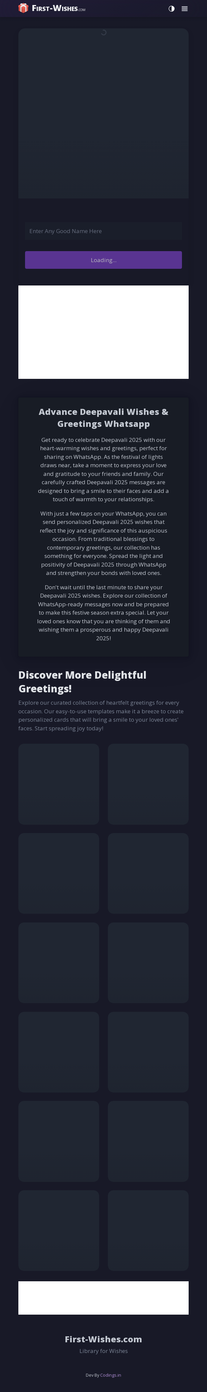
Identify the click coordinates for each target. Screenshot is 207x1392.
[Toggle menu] (185, 8)
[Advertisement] (103, 332)
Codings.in (110, 1375)
